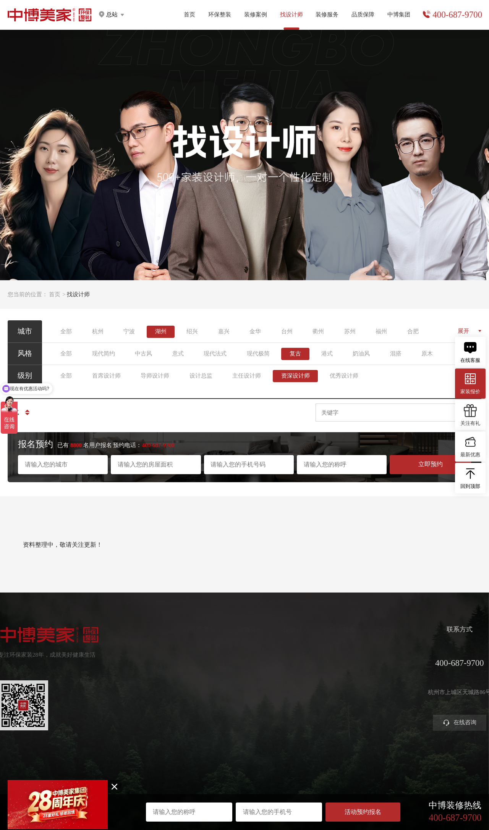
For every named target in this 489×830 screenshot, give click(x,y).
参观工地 (318, 688)
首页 (189, 14)
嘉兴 (224, 331)
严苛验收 (365, 662)
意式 (178, 353)
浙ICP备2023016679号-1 (244, 785)
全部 (66, 331)
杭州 (98, 331)
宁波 (129, 331)
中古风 (143, 353)
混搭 (396, 353)
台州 (287, 331)
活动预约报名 (363, 812)
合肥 (413, 331)
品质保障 (362, 14)
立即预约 (430, 464)
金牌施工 (365, 675)
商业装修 (318, 700)
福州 (381, 331)
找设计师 (274, 630)
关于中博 (411, 649)
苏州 (350, 331)
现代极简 (258, 353)
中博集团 (398, 14)
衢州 (318, 331)
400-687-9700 (457, 14)
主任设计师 (246, 376)
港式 (327, 353)
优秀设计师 (344, 376)
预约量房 (318, 649)
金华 (255, 331)
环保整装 (219, 14)
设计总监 (200, 376)
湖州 (161, 331)
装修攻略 (318, 713)
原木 (427, 353)
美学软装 (179, 688)
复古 (295, 353)
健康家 (176, 649)
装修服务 (327, 14)
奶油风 (361, 353)
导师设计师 (155, 376)
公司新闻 (411, 675)
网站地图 (244, 791)
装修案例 (255, 14)
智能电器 (179, 700)
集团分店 (411, 662)
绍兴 (192, 331)
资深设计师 (295, 376)
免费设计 (318, 675)
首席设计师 (106, 376)
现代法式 (215, 353)
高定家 (176, 675)
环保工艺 (365, 649)
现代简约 (103, 353)
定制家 (176, 662)
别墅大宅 (179, 713)
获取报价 (318, 662)
